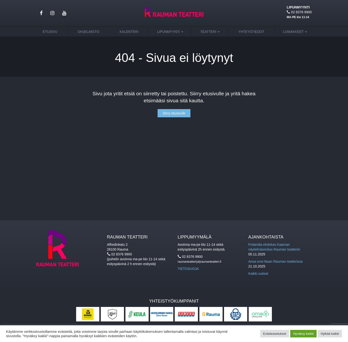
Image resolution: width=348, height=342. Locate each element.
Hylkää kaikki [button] (330, 333)
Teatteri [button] (210, 32)
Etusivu (50, 32)
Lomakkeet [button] (295, 32)
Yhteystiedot (251, 32)
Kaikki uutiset (258, 273)
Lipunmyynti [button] (170, 32)
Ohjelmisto (88, 32)
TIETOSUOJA (188, 269)
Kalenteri (129, 32)
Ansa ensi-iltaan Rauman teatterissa (275, 261)
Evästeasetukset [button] (274, 333)
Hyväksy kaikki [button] (303, 333)
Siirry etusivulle (174, 113)
